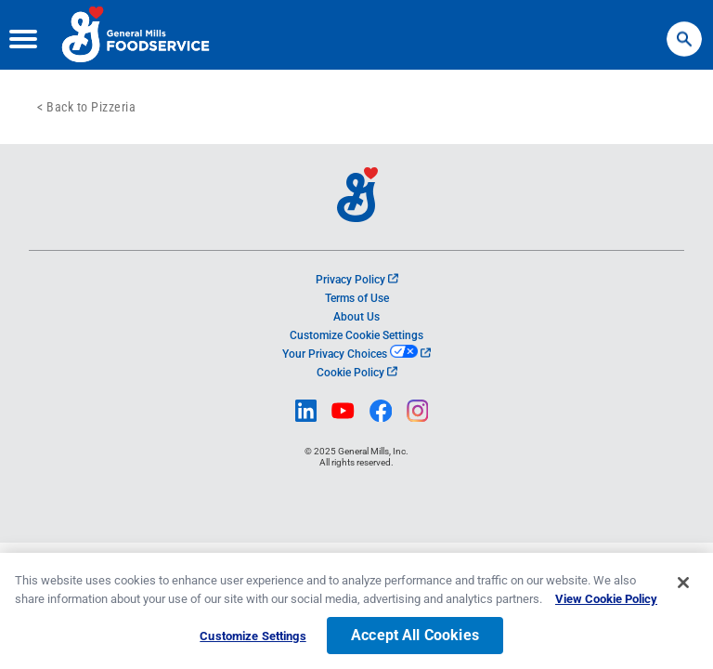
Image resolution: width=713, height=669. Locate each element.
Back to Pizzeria (91, 106)
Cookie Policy (357, 372)
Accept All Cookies (415, 640)
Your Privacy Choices (356, 354)
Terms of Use (357, 298)
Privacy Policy (357, 279)
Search (684, 30)
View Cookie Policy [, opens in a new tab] (606, 603)
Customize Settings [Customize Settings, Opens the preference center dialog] (252, 641)
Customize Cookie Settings (356, 335)
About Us (356, 316)
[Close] (683, 587)
